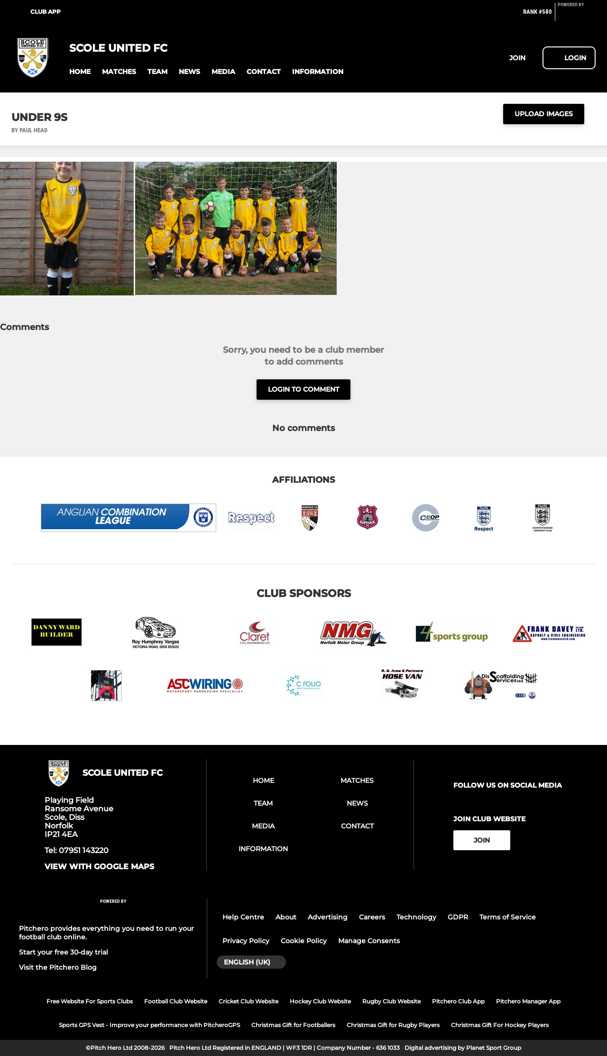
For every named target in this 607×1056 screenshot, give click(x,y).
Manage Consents (369, 941)
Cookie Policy (304, 941)
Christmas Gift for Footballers (293, 1024)
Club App (45, 11)
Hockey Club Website (320, 1001)
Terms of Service (507, 917)
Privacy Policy (245, 941)
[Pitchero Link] (577, 15)
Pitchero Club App (458, 1001)
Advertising (328, 917)
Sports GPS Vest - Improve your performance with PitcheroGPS (149, 1024)
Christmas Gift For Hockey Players (500, 1024)
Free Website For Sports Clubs (89, 1001)
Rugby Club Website (391, 1001)
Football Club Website (175, 1001)
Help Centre (243, 917)
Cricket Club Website (248, 1001)
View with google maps (99, 866)
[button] (80, 72)
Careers (372, 917)
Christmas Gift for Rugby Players (393, 1024)
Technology (416, 917)
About (286, 917)
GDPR (458, 917)
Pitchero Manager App (528, 1001)
